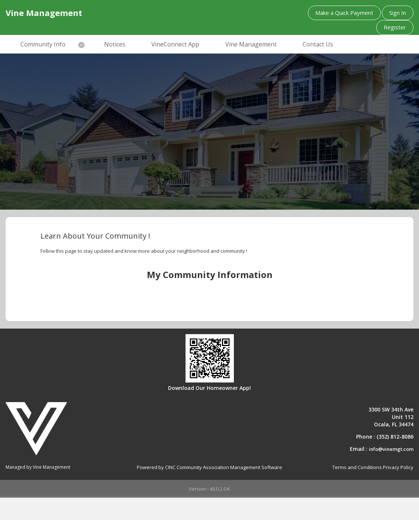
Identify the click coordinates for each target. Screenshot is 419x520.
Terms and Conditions (357, 467)
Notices (114, 44)
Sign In (397, 12)
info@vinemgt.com (391, 449)
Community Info (42, 44)
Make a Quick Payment (344, 12)
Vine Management (251, 44)
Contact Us (318, 44)
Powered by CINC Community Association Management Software (209, 467)
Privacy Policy (398, 467)
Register (395, 27)
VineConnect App (175, 44)
